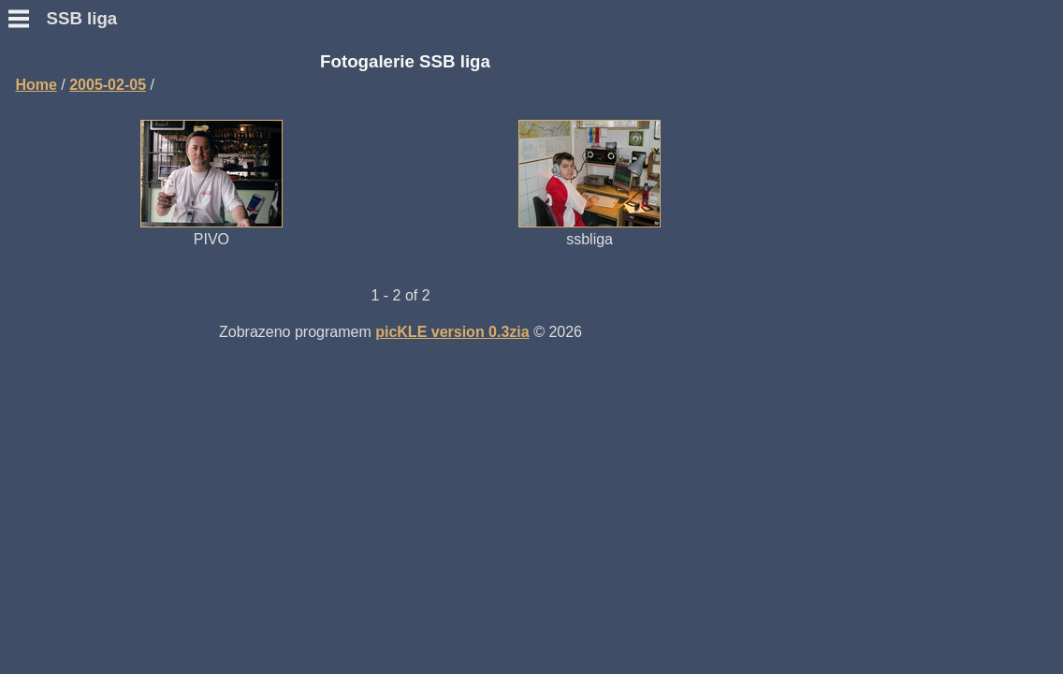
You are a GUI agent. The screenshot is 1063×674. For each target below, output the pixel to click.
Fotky (27, 291)
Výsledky (39, 240)
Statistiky (40, 257)
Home (267, 83)
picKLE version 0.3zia (684, 330)
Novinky (36, 112)
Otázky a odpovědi (73, 146)
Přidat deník (50, 206)
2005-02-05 (339, 83)
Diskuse (36, 274)
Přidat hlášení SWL (75, 223)
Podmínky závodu (71, 129)
